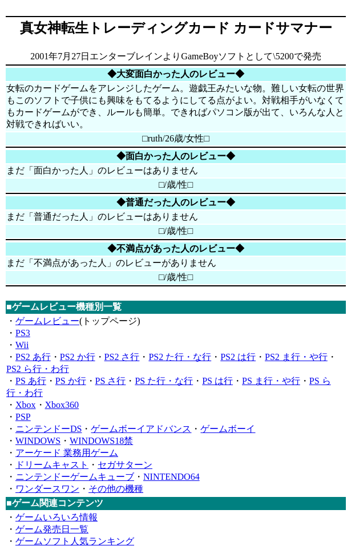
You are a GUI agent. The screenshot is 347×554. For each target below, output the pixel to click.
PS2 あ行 (33, 357)
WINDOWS (37, 441)
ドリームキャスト (51, 465)
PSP (23, 417)
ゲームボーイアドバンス (141, 429)
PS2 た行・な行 (179, 357)
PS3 (22, 333)
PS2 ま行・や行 (296, 357)
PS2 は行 (238, 357)
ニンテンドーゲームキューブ (74, 477)
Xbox (25, 405)
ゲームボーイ (227, 429)
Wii (22, 345)
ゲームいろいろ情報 (56, 517)
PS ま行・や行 (271, 381)
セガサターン (125, 465)
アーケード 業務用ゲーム (66, 453)
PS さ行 (110, 381)
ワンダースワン (47, 489)
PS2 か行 (77, 357)
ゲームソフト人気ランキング (74, 541)
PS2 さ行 (122, 357)
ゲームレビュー (47, 321)
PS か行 (70, 381)
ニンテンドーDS (48, 429)
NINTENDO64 (171, 477)
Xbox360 (62, 405)
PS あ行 (30, 381)
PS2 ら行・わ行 (37, 369)
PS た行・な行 (164, 381)
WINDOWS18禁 (101, 441)
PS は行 (217, 381)
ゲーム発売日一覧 (51, 529)
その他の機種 (115, 489)
